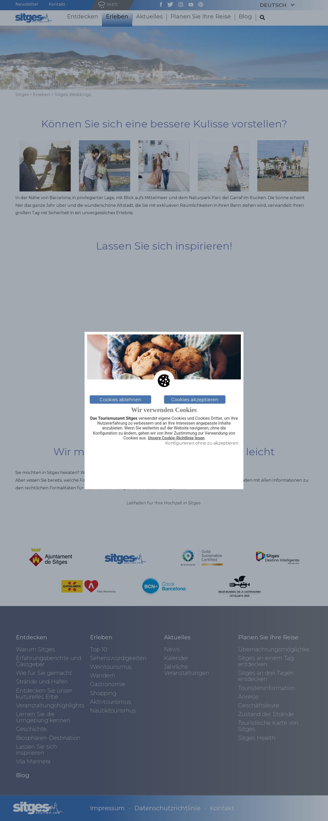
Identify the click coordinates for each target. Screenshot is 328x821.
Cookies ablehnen (120, 399)
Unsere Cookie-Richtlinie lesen (176, 438)
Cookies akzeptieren (194, 399)
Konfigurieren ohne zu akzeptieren (201, 442)
